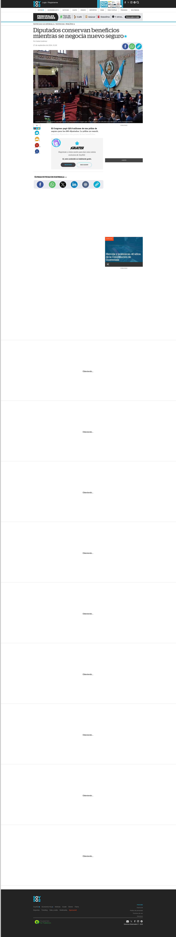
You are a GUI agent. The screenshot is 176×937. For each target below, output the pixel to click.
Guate (75, 10)
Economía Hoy (53, 10)
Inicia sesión (84, 164)
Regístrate (68, 164)
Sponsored (73, 910)
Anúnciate (140, 905)
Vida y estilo (112, 10)
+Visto (124, 160)
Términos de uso (138, 913)
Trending (124, 10)
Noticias (66, 10)
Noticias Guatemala (43, 24)
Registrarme (53, 2)
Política (70, 24)
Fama (102, 10)
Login (44, 2)
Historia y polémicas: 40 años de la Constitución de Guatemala (123, 257)
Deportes (93, 10)
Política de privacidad (136, 910)
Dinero (83, 10)
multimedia (135, 10)
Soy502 (41, 10)
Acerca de (140, 907)
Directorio (140, 916)
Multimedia (63, 910)
